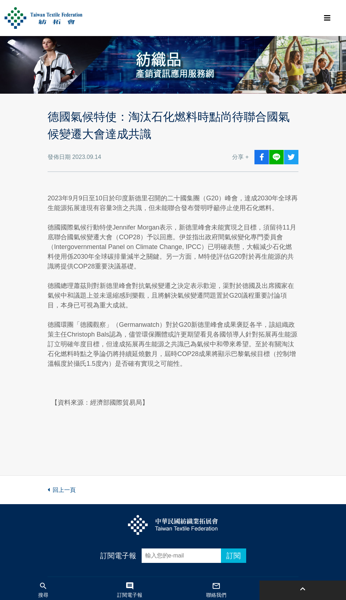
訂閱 (233, 556)
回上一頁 (62, 490)
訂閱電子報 (118, 556)
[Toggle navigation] (327, 18)
